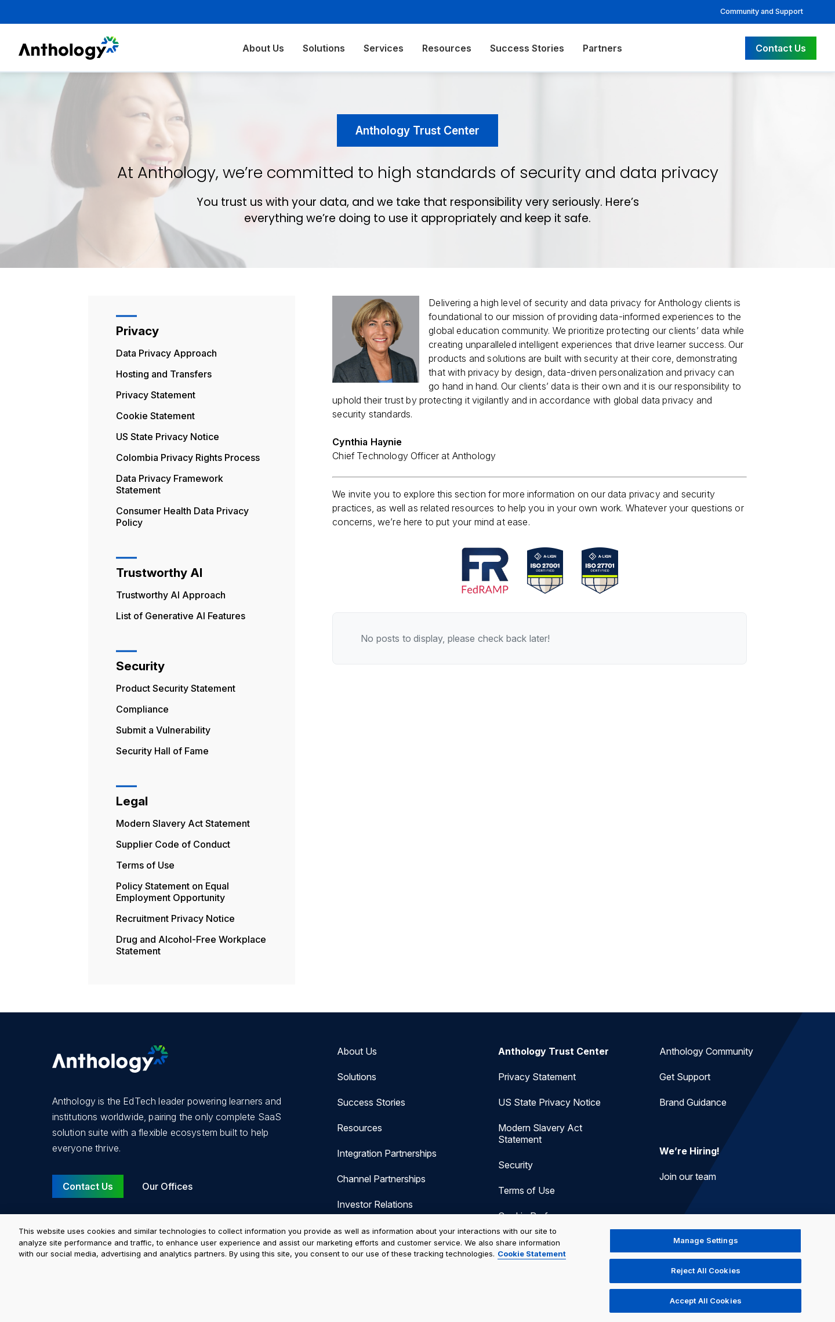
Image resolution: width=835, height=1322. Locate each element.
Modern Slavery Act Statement (183, 823)
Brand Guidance (693, 1102)
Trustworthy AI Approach (171, 595)
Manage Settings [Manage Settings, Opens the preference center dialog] (705, 1247)
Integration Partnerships (387, 1153)
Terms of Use (145, 865)
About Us (263, 48)
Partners (602, 48)
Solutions (324, 48)
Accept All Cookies (706, 1307)
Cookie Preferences (540, 1216)
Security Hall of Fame (162, 751)
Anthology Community (706, 1051)
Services (384, 48)
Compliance (142, 709)
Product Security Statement (175, 688)
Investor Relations (375, 1204)
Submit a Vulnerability (163, 730)
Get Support (684, 1077)
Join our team (687, 1176)
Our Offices (167, 1186)
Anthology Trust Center (553, 1051)
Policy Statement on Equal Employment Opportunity (172, 891)
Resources (446, 48)
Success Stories (527, 48)
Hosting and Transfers (164, 374)
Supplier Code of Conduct (173, 844)
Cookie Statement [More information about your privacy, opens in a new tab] (532, 1261)
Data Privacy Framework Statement (169, 484)
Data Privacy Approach (166, 353)
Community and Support (761, 11)
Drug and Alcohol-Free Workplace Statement (191, 945)
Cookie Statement (155, 416)
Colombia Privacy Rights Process (188, 457)
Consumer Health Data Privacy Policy (182, 516)
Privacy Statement (155, 395)
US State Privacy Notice (167, 436)
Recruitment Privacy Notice (175, 918)
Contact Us (781, 48)
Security (515, 1165)
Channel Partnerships (381, 1179)
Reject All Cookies (705, 1278)
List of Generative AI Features (180, 616)
